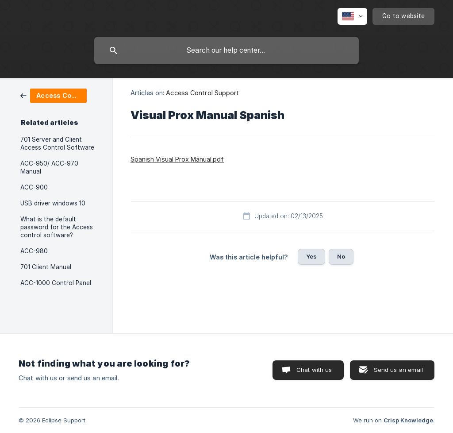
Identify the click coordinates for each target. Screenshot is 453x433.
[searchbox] (226, 50)
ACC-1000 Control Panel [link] (55, 282)
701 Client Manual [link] (45, 267)
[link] (53, 95)
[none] (352, 16)
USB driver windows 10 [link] (52, 203)
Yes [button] (311, 256)
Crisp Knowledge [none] (408, 420)
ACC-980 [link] (34, 251)
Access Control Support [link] (202, 93)
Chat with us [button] (314, 369)
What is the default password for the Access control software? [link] (56, 227)
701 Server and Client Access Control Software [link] (57, 143)
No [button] (341, 256)
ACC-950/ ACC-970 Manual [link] (49, 167)
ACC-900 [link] (34, 187)
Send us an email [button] (398, 369)
